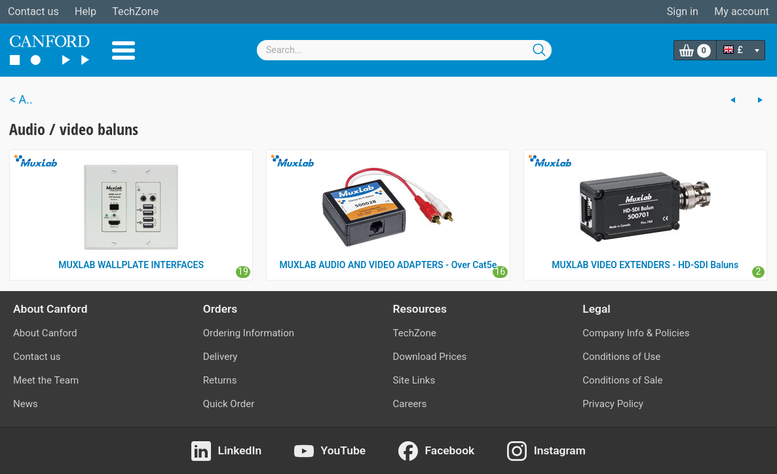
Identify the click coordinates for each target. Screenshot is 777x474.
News (25, 404)
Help (85, 11)
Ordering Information (248, 333)
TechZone (135, 11)
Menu (123, 50)
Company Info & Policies (635, 333)
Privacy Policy (612, 404)
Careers (410, 404)
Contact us (33, 11)
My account (741, 11)
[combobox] (404, 50)
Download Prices (430, 357)
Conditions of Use (621, 357)
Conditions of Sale (622, 380)
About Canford (45, 333)
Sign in (682, 11)
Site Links (414, 380)
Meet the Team (46, 380)
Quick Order (229, 404)
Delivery (220, 357)
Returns (220, 380)
